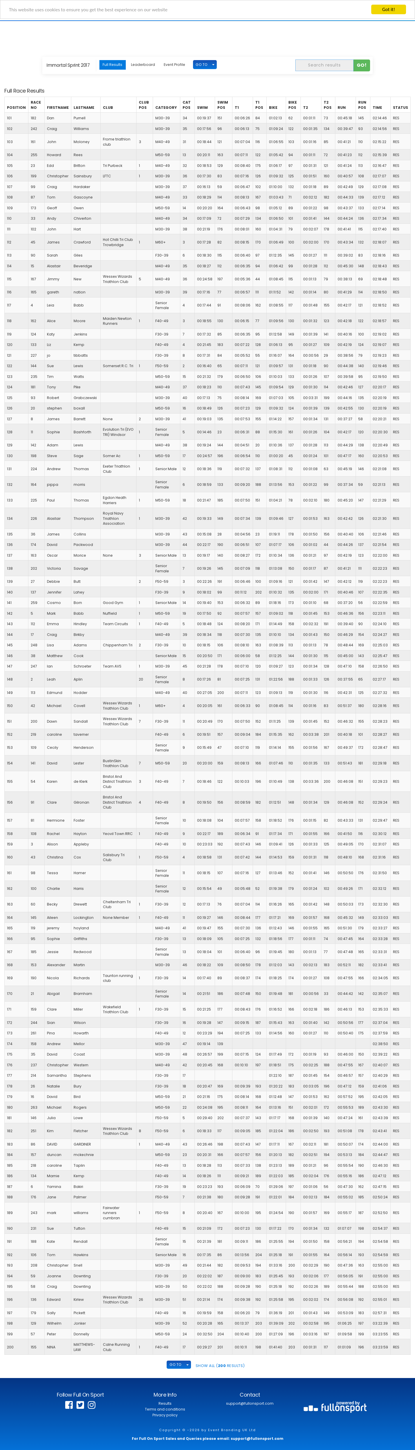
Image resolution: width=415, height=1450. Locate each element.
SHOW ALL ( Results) (220, 1365)
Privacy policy (165, 1415)
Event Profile (174, 64)
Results (165, 1403)
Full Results (112, 64)
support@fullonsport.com (250, 1403)
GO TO (202, 64)
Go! (362, 65)
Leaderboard (143, 64)
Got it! (388, 9)
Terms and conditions (165, 1409)
